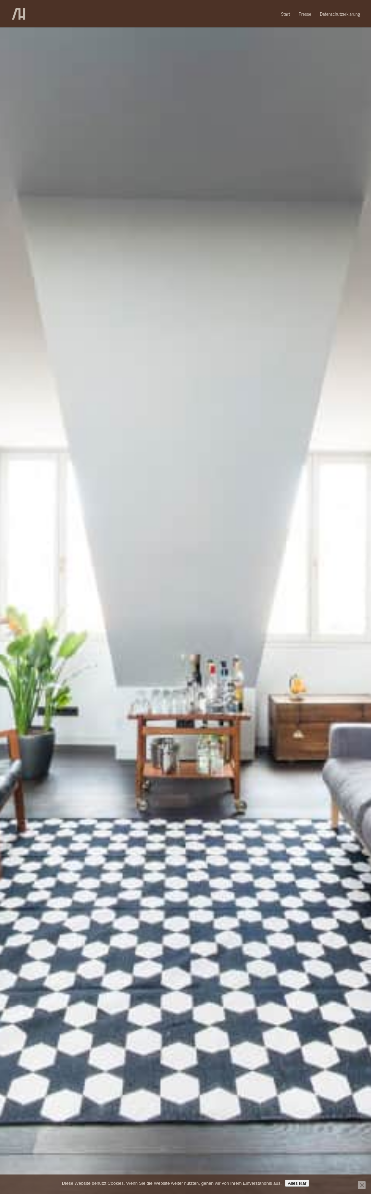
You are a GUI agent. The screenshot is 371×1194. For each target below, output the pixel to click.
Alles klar (297, 1183)
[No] (362, 1185)
